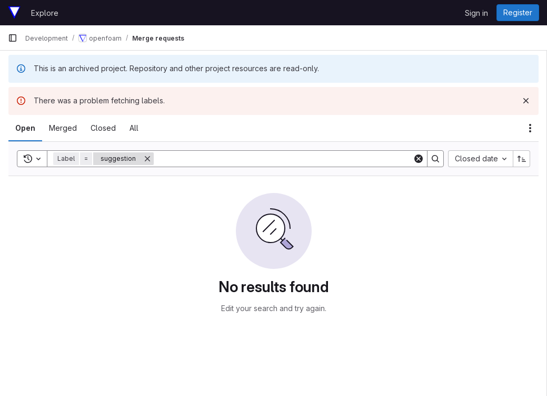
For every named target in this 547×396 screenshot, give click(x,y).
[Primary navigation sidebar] (12, 38)
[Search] (283, 158)
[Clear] (418, 158)
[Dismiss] (526, 100)
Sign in (476, 12)
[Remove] (147, 158)
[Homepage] (14, 12)
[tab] (25, 128)
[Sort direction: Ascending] (521, 158)
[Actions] (530, 128)
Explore (44, 12)
